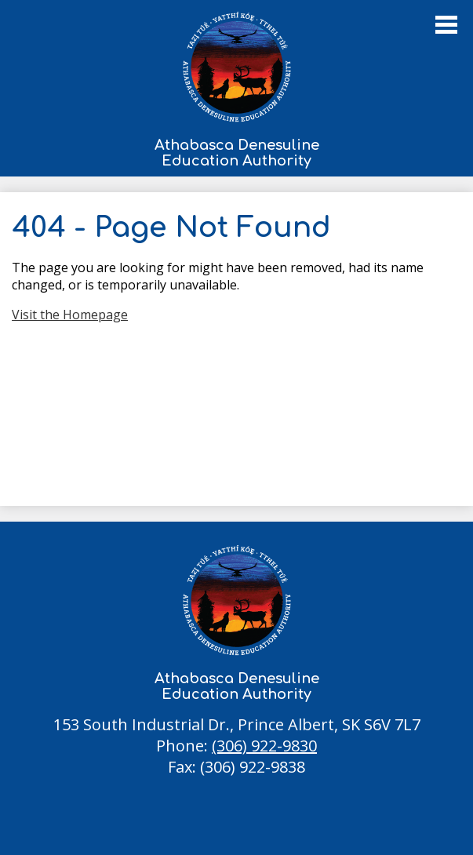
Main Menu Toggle (446, 25)
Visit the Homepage (70, 314)
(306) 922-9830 (264, 745)
